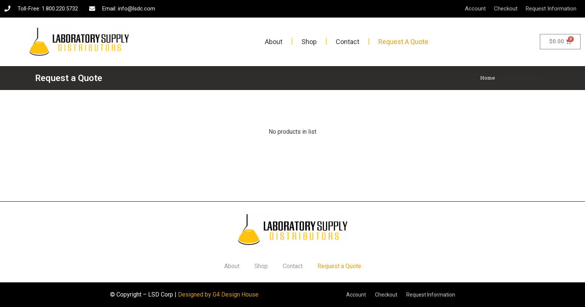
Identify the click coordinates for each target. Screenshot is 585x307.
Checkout (505, 8)
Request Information (551, 8)
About (273, 42)
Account (475, 8)
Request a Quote (403, 42)
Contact (347, 42)
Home (487, 77)
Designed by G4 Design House (218, 294)
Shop (309, 42)
